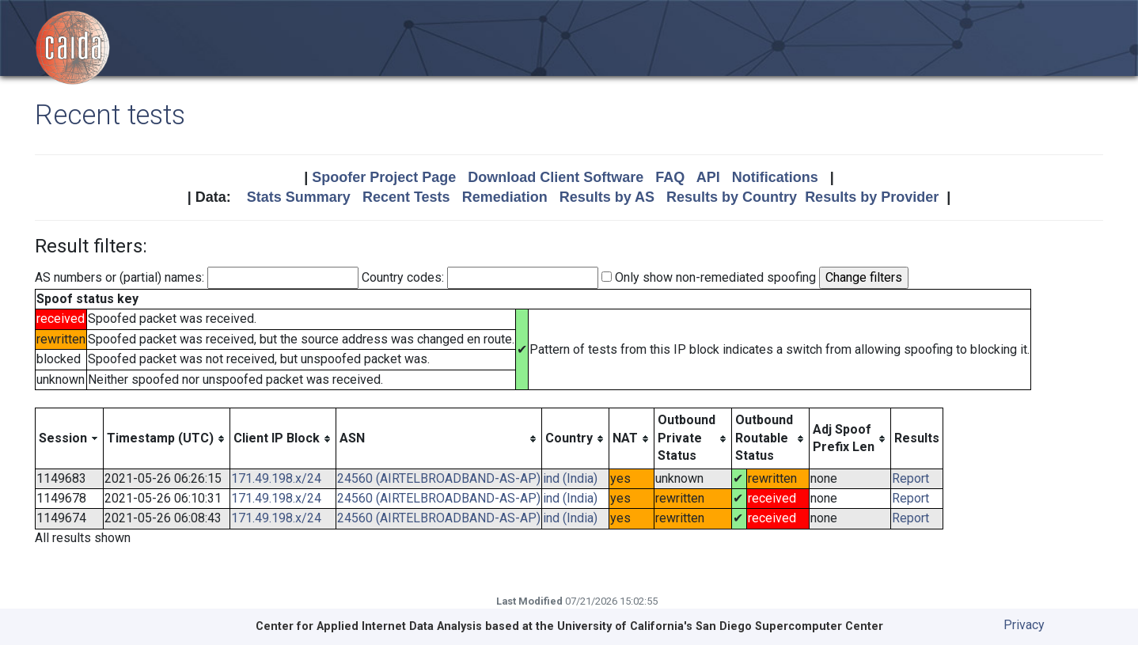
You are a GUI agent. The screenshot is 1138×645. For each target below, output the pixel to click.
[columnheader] (70, 438)
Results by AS (607, 197)
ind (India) (570, 478)
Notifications (775, 177)
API (708, 177)
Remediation (505, 197)
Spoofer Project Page (384, 177)
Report (910, 478)
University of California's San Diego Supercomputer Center (720, 626)
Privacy (1024, 624)
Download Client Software (555, 177)
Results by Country (731, 197)
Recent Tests (406, 197)
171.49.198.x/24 (276, 478)
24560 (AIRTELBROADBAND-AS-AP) (439, 478)
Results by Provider (872, 197)
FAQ (670, 177)
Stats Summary (299, 197)
